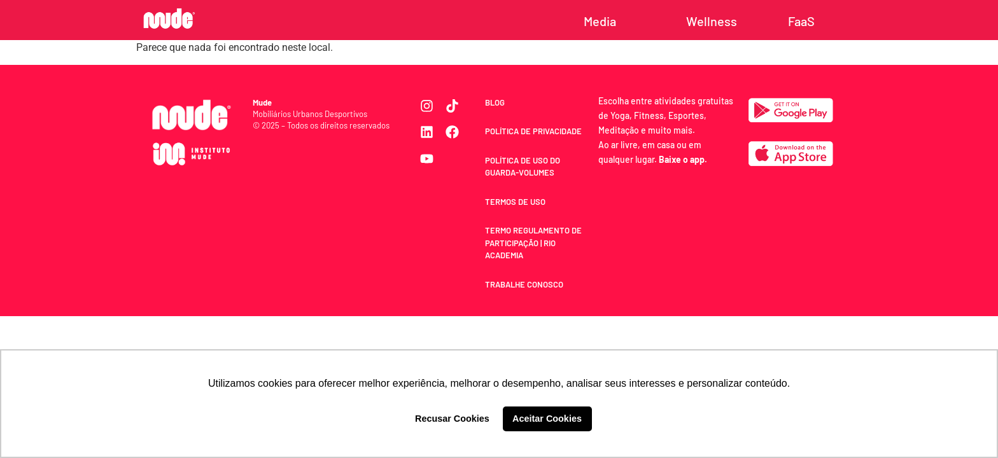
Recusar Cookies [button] (452, 418)
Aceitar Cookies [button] (547, 418)
